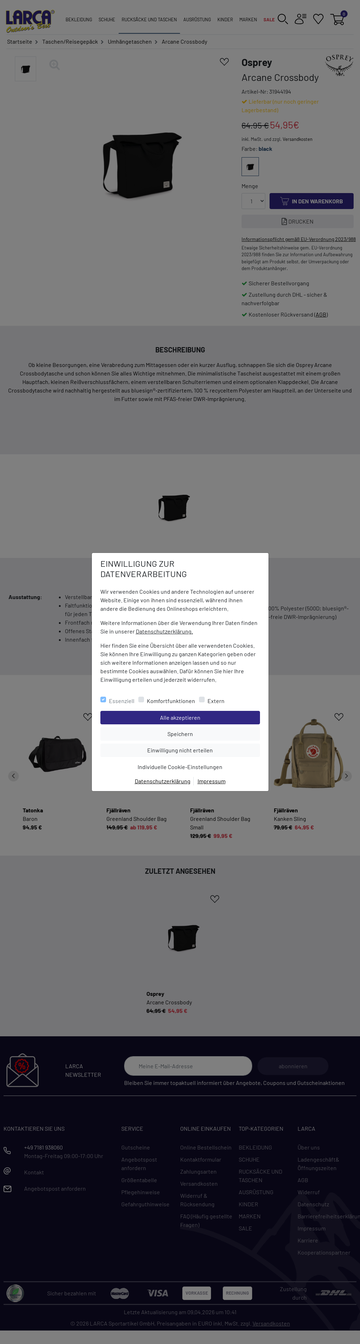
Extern (216, 700)
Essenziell (121, 700)
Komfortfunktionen (171, 700)
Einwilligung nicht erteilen (196, 749)
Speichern (213, 733)
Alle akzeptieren (209, 717)
